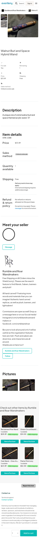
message (18, 208)
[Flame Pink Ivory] (29, 461)
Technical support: (10, 498)
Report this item (28, 486)
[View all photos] (23, 30)
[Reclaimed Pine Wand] (10, 429)
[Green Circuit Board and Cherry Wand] (29, 429)
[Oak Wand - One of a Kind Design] (10, 461)
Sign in (29, 3)
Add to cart (28, 533)
